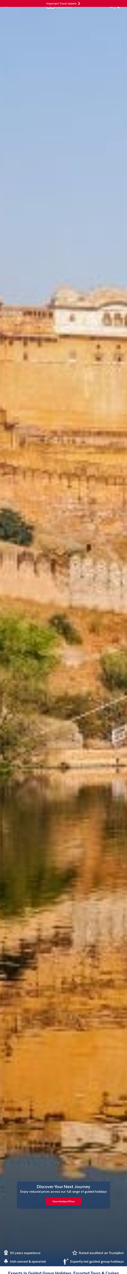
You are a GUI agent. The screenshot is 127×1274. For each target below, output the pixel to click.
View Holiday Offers (63, 1201)
